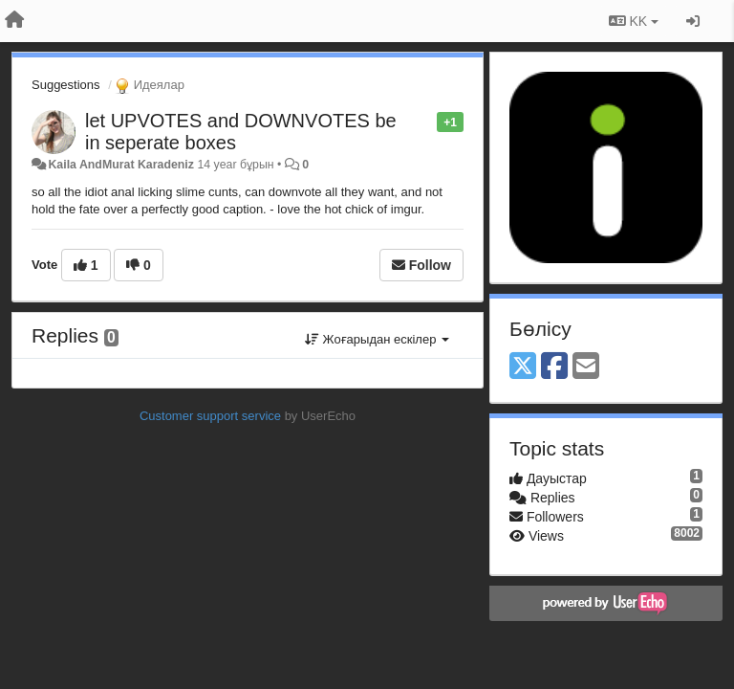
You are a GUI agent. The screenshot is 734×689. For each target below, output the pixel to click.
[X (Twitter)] (522, 367)
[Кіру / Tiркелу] (693, 21)
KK (633, 21)
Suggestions (66, 85)
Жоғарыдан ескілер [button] (377, 339)
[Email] (585, 367)
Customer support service (210, 416)
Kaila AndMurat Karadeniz (121, 164)
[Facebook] (554, 367)
